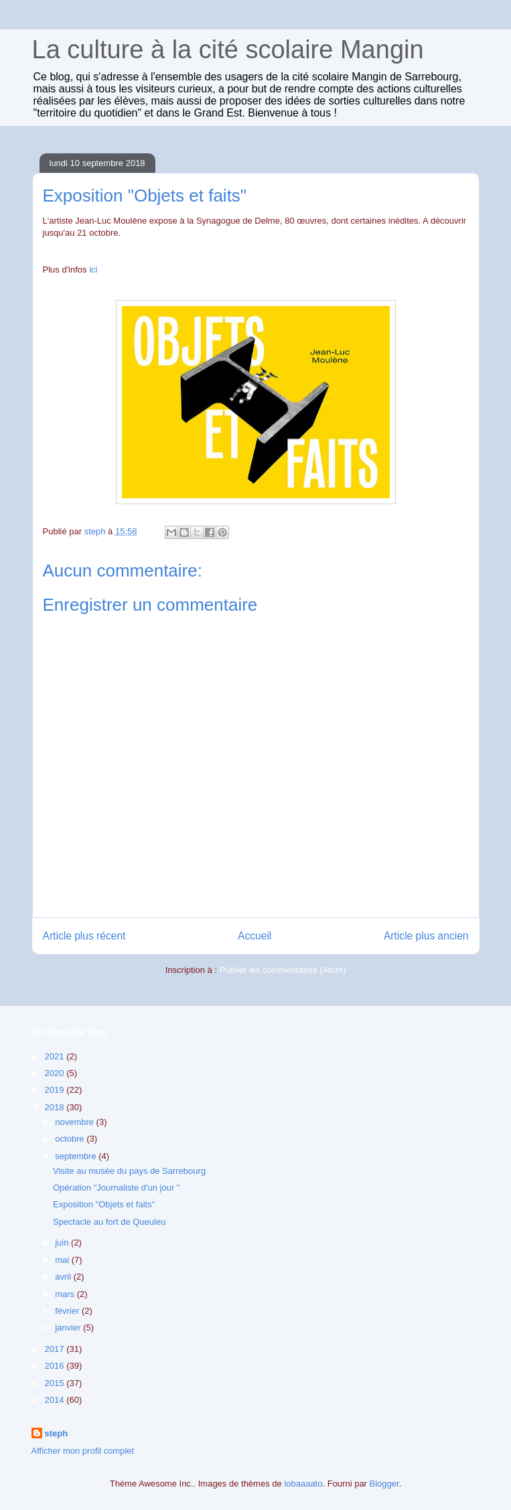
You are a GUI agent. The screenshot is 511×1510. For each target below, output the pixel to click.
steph (56, 1433)
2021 (56, 1056)
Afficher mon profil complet (83, 1451)
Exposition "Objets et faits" (104, 1204)
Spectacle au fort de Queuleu (109, 1222)
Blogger (384, 1484)
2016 (56, 1366)
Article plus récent (84, 935)
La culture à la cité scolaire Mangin (228, 49)
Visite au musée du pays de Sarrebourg (129, 1171)
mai (63, 1260)
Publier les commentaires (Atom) (283, 970)
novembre (75, 1122)
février (68, 1311)
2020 (56, 1073)
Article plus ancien (426, 935)
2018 (56, 1107)
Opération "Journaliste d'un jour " (116, 1188)
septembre (76, 1156)
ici (93, 270)
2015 (56, 1383)
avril (64, 1277)
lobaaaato (303, 1484)
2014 (56, 1400)
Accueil (254, 935)
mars (66, 1294)
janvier (69, 1328)
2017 (56, 1349)
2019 (56, 1090)
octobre (70, 1139)
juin (63, 1242)
